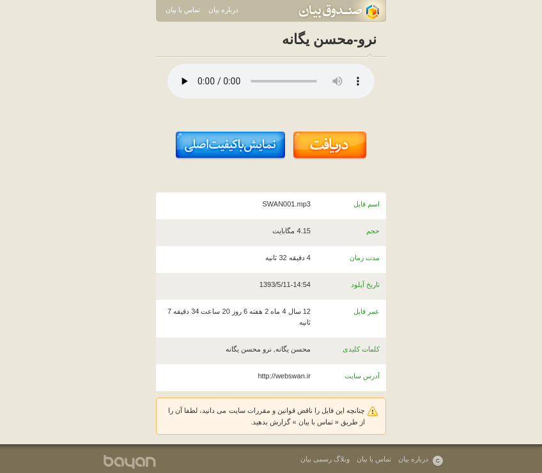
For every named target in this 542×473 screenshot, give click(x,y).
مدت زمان (365, 257)
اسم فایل (366, 204)
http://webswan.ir (284, 376)
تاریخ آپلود (365, 284)
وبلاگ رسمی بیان (325, 459)
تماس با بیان (183, 9)
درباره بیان (223, 9)
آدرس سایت (362, 376)
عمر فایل (366, 311)
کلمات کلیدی (361, 349)
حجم (373, 231)
